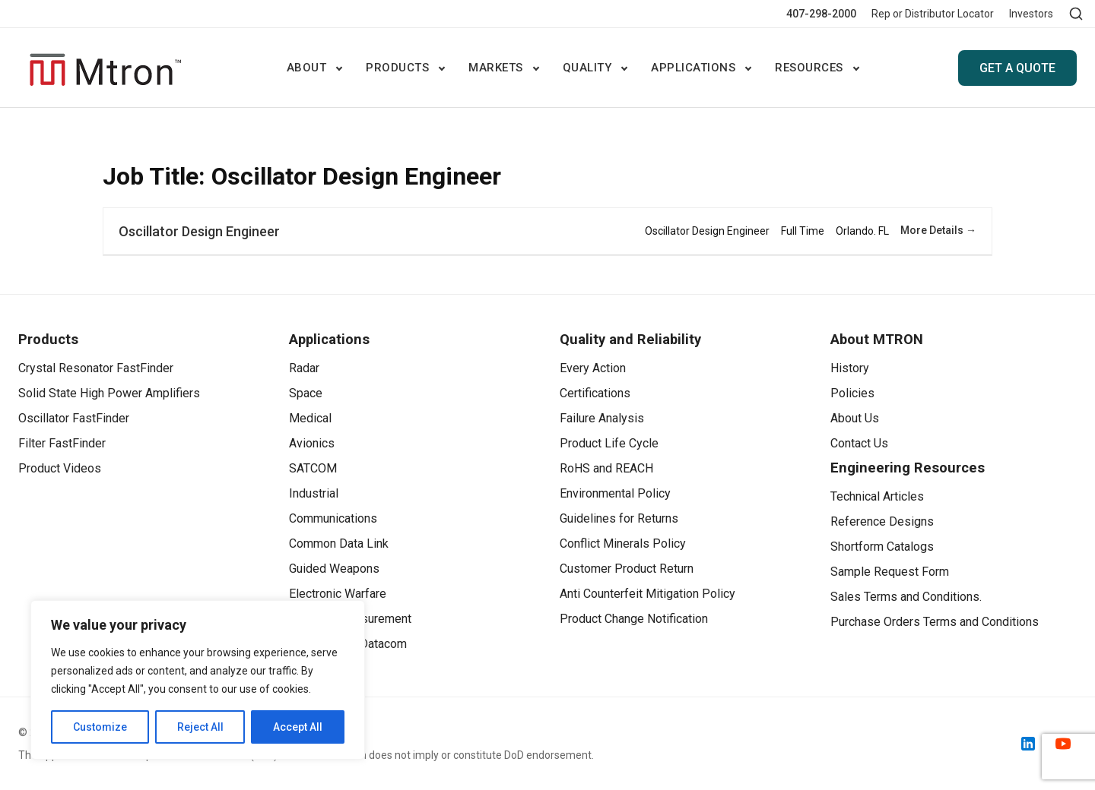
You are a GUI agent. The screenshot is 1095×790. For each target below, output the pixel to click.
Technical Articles (877, 496)
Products (397, 67)
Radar (304, 368)
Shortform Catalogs (882, 546)
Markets (495, 67)
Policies (852, 393)
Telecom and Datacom (348, 644)
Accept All (297, 727)
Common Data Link (339, 543)
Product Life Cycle (609, 443)
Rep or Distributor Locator (932, 14)
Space (305, 393)
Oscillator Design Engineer (199, 231)
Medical (310, 418)
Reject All (200, 727)
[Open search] (1076, 13)
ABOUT (307, 67)
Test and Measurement (350, 618)
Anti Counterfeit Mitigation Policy (647, 593)
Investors (1031, 14)
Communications (333, 518)
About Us (854, 418)
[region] (197, 680)
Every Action (593, 368)
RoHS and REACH (606, 468)
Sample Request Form (889, 571)
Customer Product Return (627, 568)
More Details (938, 230)
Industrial (313, 493)
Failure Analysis (602, 418)
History (849, 368)
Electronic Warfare (337, 593)
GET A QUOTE (1017, 68)
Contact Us (859, 443)
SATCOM (313, 468)
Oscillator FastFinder (73, 418)
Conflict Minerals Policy (623, 543)
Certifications (595, 393)
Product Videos (59, 468)
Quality (587, 67)
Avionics (312, 443)
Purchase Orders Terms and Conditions (934, 622)
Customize (100, 727)
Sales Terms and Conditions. (906, 596)
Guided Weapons (334, 568)
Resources (809, 67)
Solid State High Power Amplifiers (109, 393)
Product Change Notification (634, 618)
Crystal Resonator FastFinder (95, 368)
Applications (693, 67)
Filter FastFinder (62, 443)
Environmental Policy (615, 493)
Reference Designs (882, 521)
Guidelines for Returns (619, 518)
